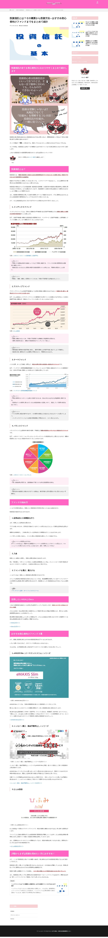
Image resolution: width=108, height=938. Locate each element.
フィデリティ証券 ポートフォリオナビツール (26, 590)
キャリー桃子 (32, 157)
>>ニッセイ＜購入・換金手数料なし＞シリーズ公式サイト (26, 783)
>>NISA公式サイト (15, 622)
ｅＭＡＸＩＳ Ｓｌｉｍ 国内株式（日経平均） (26, 255)
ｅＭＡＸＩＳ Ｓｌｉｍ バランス (22, 475)
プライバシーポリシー (15, 916)
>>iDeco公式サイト (15, 626)
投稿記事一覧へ (84, 88)
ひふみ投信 (16, 331)
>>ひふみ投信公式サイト (17, 846)
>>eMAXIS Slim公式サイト (17, 719)
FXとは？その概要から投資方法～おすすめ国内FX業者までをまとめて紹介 (92, 24)
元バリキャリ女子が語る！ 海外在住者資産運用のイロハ (59, 932)
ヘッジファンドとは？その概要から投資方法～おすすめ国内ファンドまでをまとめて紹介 (33, 885)
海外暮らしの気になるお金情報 (81, 62)
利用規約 (12, 912)
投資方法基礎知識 (20, 10)
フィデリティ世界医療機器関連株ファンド (25, 390)
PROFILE (12, 920)
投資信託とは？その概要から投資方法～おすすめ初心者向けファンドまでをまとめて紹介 (44, 10)
